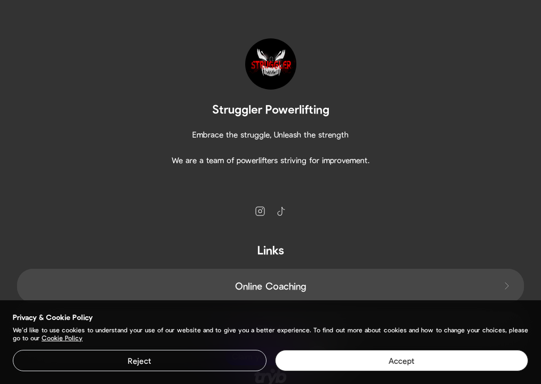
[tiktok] (281, 211)
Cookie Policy (62, 337)
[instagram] (260, 211)
